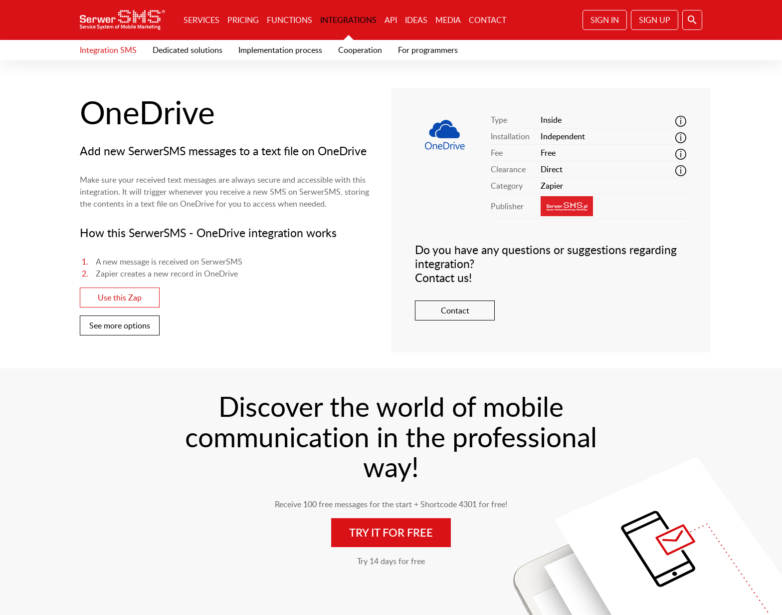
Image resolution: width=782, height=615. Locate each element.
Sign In (604, 19)
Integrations (348, 19)
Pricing (243, 19)
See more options (119, 325)
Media (448, 19)
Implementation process (280, 49)
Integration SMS (108, 49)
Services (201, 19)
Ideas (416, 19)
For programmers (428, 49)
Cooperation (360, 49)
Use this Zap (120, 297)
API (391, 19)
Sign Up (654, 19)
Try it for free (391, 532)
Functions (289, 19)
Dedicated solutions (187, 49)
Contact (487, 19)
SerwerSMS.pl (126, 20)
